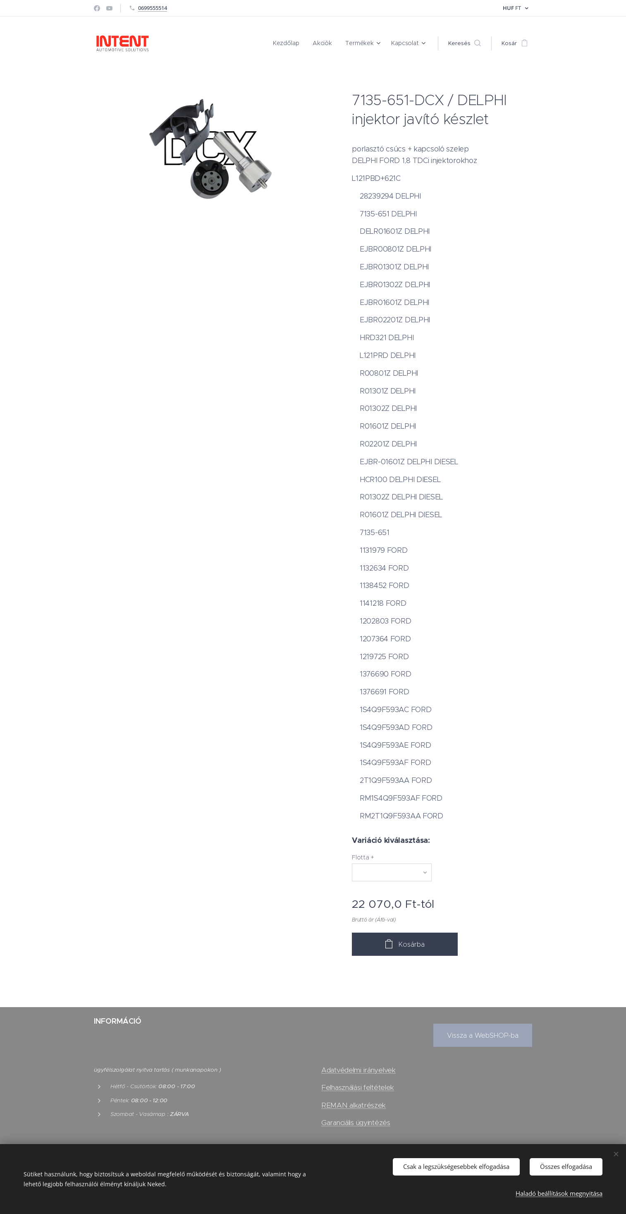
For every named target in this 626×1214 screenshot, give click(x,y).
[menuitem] (293, 43)
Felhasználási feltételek (357, 1087)
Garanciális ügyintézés (355, 1122)
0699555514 (152, 8)
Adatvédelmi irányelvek (358, 1070)
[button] (464, 43)
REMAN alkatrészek (353, 1105)
